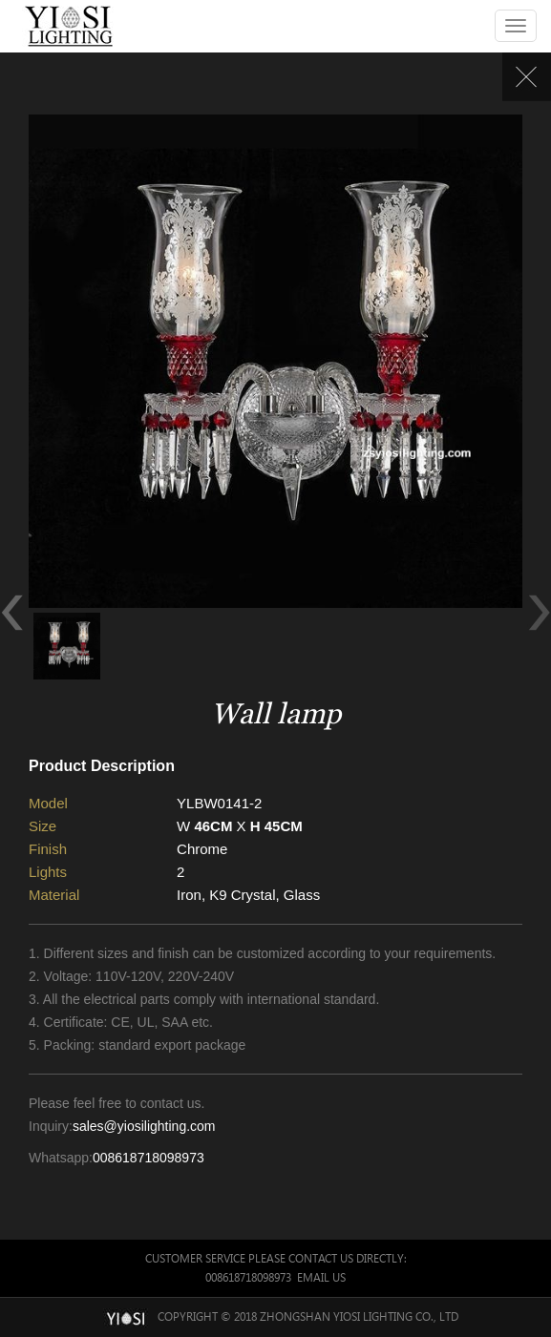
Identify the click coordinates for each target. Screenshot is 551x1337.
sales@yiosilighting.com (144, 1126)
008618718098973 (148, 1157)
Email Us (321, 1277)
